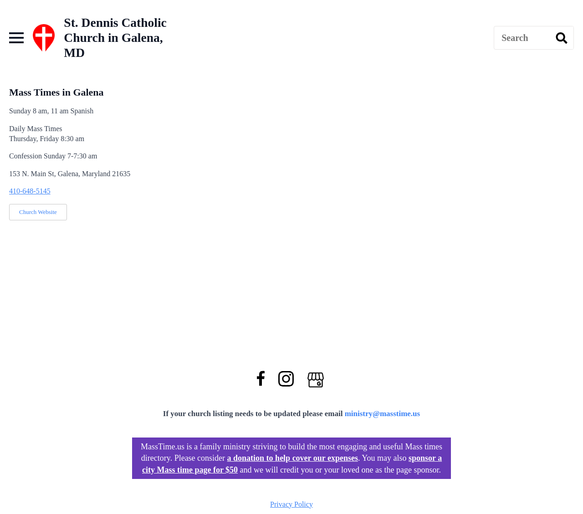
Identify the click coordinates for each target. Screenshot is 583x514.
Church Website (38, 212)
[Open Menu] (16, 38)
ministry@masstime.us (382, 413)
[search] (561, 38)
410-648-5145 (30, 191)
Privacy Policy (291, 504)
